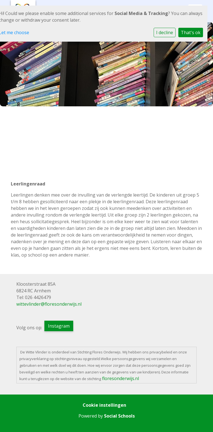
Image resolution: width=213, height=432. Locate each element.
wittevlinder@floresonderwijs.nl (49, 304)
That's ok (191, 32)
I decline (164, 32)
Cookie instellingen (104, 405)
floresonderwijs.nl (120, 378)
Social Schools (119, 416)
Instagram (59, 326)
